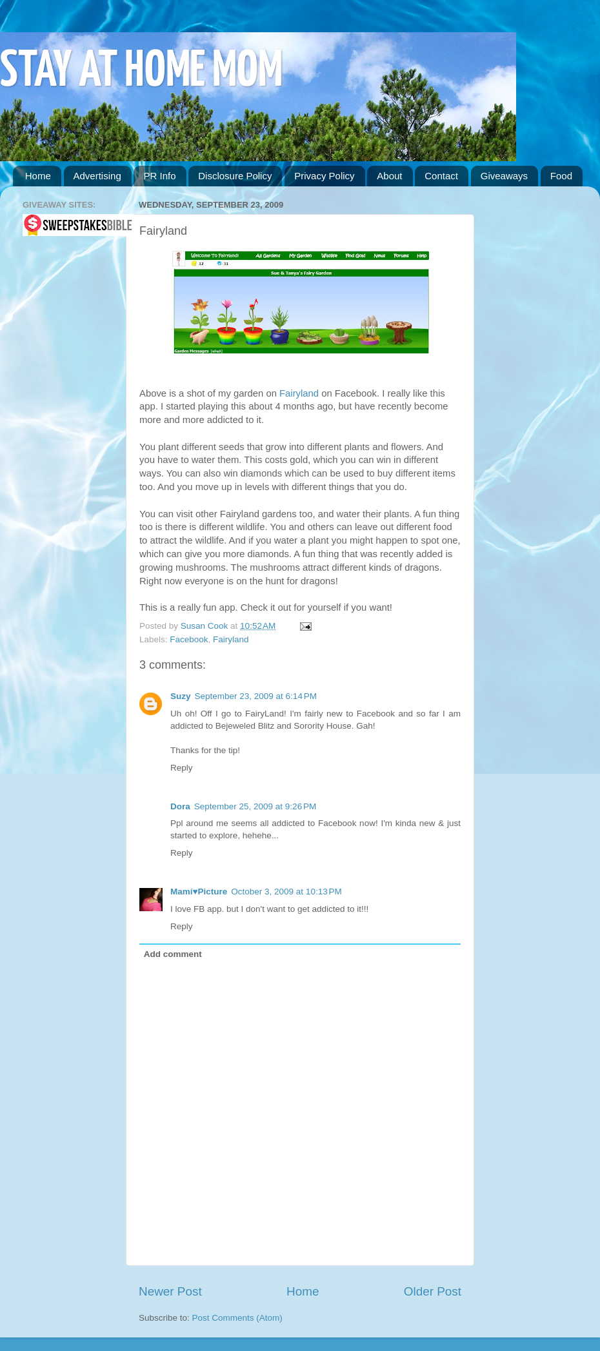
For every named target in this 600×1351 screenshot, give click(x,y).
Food (561, 175)
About (389, 175)
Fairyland (299, 393)
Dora (180, 806)
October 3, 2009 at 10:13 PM (286, 891)
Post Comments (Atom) (237, 1318)
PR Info (159, 175)
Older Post (432, 1291)
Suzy (180, 696)
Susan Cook (205, 626)
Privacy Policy (324, 175)
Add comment (173, 954)
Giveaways (504, 175)
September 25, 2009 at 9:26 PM (255, 806)
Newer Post (170, 1291)
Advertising (97, 175)
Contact (441, 175)
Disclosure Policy (235, 175)
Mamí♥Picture (198, 891)
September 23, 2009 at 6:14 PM (256, 696)
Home (38, 175)
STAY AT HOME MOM (141, 72)
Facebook (189, 639)
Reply (181, 768)
